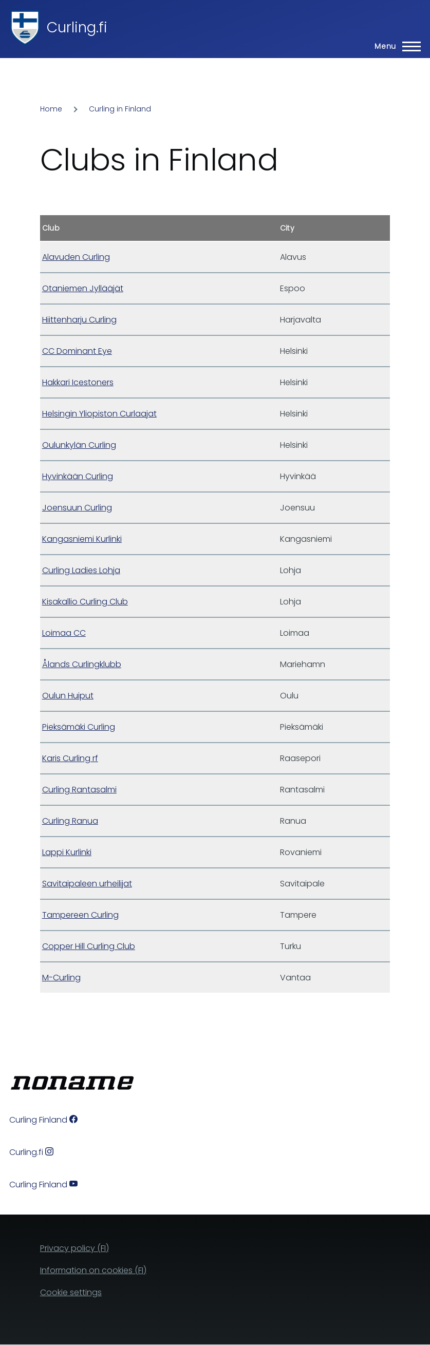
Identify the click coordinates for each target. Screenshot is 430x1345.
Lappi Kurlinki (66, 852)
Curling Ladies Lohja (81, 570)
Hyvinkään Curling (77, 476)
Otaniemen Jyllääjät (82, 288)
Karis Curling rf (70, 758)
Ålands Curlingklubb (81, 664)
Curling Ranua (70, 821)
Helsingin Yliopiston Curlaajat (99, 414)
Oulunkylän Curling (79, 445)
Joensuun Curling (77, 508)
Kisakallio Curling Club (85, 602)
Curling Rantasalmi (79, 789)
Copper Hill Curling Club (88, 946)
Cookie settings (71, 1292)
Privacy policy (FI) (74, 1248)
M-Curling (61, 977)
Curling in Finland (120, 109)
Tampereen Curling (80, 915)
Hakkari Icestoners (78, 382)
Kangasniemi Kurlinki (82, 539)
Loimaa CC (64, 633)
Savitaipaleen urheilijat (87, 883)
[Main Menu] (394, 46)
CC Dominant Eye (77, 351)
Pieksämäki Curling (78, 727)
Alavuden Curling (76, 257)
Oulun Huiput (68, 696)
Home (51, 109)
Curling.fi (77, 27)
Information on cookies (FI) (93, 1270)
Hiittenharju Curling (79, 320)
